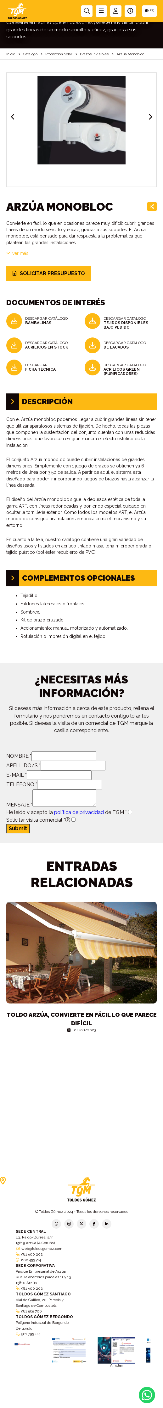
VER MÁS (17, 253)
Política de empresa (52, 1404)
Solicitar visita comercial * (38, 820)
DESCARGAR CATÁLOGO (46, 320)
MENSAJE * (19, 805)
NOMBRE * (18, 756)
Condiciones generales (113, 1404)
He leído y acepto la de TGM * (66, 812)
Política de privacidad (16, 1404)
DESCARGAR (40, 367)
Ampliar (116, 1365)
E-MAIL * (16, 775)
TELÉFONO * (21, 784)
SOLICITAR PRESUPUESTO (49, 273)
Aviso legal (81, 1402)
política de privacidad (79, 812)
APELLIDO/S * (23, 766)
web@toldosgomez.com (41, 1248)
